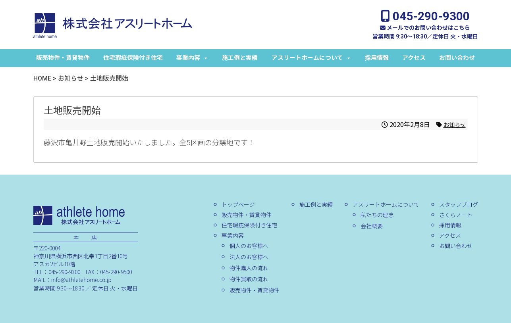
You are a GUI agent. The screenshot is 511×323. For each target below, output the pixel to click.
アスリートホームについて (311, 58)
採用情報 (377, 58)
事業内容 (192, 58)
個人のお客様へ (248, 246)
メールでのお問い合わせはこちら (425, 28)
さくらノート (455, 215)
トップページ (238, 204)
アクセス (414, 58)
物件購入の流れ (248, 268)
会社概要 (371, 226)
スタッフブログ (458, 204)
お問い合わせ (457, 58)
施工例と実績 (240, 58)
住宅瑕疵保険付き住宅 (133, 58)
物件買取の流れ (248, 279)
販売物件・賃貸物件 (63, 58)
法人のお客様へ (248, 257)
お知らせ (453, 124)
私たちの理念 (376, 215)
